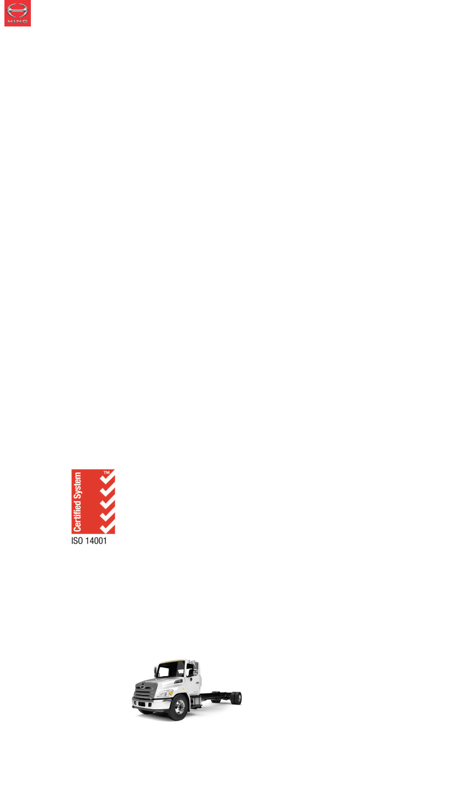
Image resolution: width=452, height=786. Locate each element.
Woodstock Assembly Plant (160, 434)
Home (36, 434)
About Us (78, 434)
